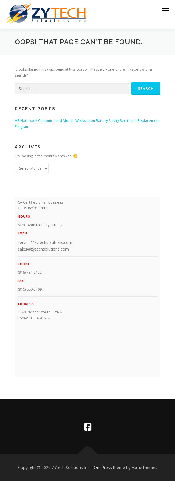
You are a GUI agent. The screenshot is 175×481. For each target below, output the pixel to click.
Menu (165, 10)
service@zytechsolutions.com (45, 242)
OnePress (103, 467)
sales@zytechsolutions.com (43, 249)
